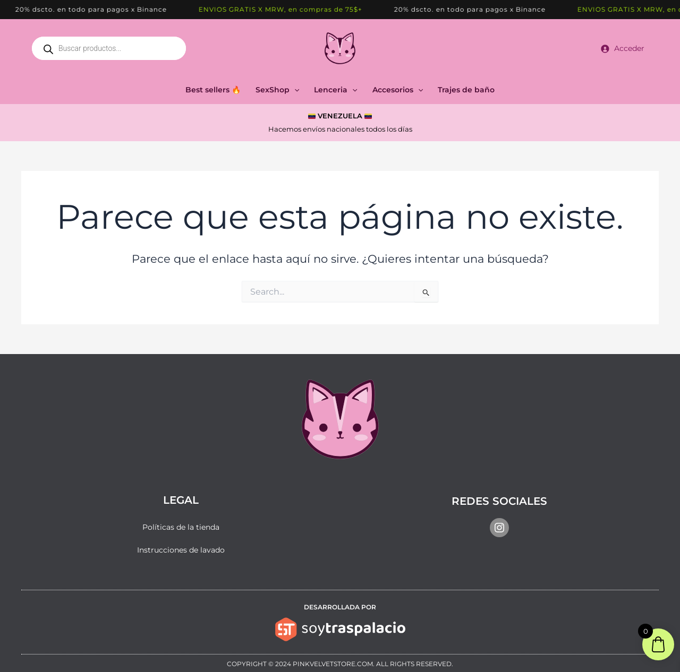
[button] (294, 89)
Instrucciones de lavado (181, 550)
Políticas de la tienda (180, 527)
